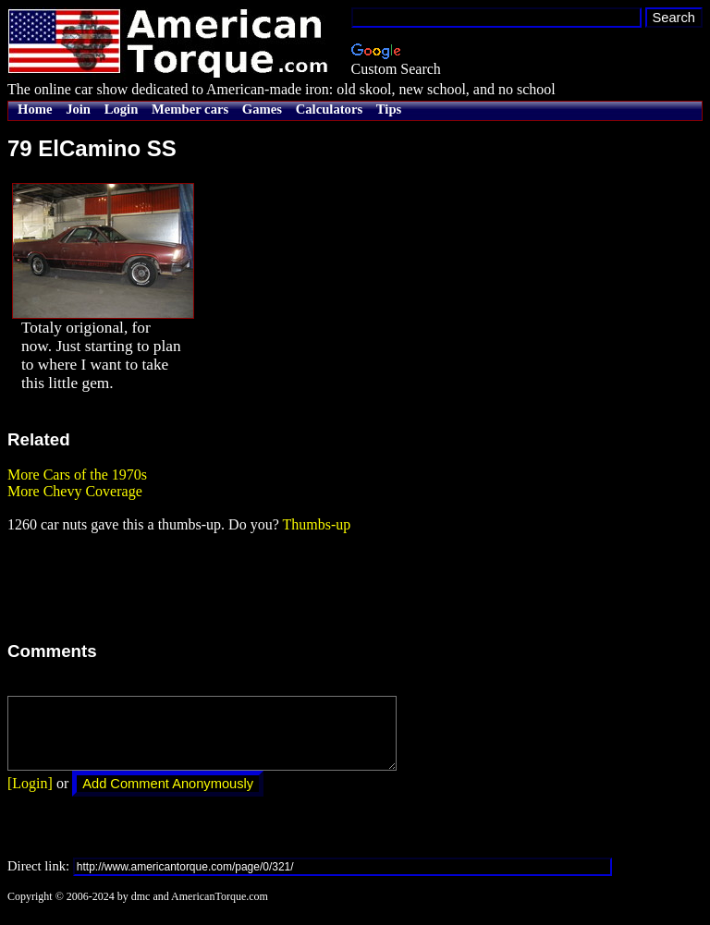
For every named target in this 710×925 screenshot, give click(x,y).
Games (262, 109)
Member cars (190, 109)
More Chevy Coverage (74, 491)
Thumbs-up (316, 524)
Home (35, 109)
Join (78, 109)
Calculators (329, 109)
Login (121, 109)
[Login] (30, 797)
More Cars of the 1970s (77, 474)
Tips (388, 109)
